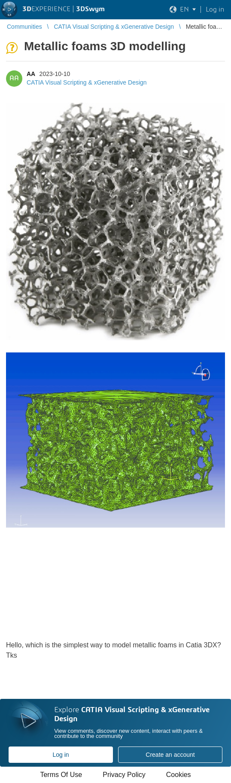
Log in (60, 754)
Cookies (178, 774)
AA (31, 73)
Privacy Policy (124, 774)
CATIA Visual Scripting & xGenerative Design (87, 82)
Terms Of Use (61, 774)
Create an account (170, 754)
